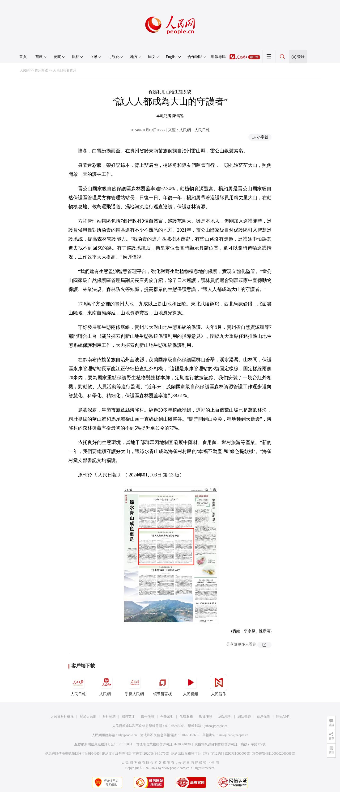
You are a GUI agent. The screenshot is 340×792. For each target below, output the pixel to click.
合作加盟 (167, 716)
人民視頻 (190, 685)
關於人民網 (88, 716)
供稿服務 (186, 716)
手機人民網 (134, 685)
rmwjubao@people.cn (233, 735)
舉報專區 (218, 57)
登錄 (301, 57)
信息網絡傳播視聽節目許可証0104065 (72, 753)
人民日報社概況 (62, 716)
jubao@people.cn (216, 726)
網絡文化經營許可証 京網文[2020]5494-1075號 (135, 753)
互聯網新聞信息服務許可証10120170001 (103, 744)
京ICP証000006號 (237, 753)
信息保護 (263, 716)
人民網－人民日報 (194, 130)
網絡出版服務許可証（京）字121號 (196, 753)
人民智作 (218, 685)
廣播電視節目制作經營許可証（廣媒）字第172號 (230, 744)
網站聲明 (225, 716)
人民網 (25, 70)
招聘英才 (128, 716)
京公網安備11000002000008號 (273, 753)
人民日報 (78, 685)
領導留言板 (162, 685)
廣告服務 (147, 716)
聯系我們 (282, 716)
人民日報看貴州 (64, 70)
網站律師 (244, 716)
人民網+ (106, 685)
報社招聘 (109, 716)
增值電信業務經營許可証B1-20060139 (163, 744)
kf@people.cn (127, 735)
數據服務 (205, 716)
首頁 (23, 57)
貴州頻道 (41, 70)
